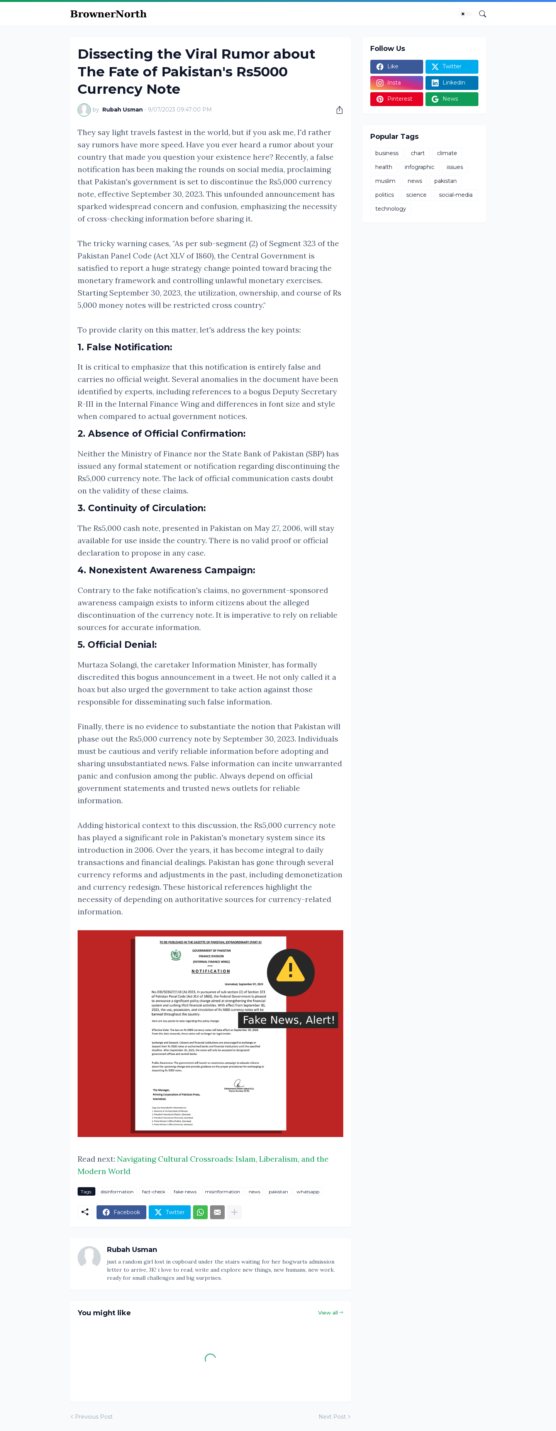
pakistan (278, 1191)
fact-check (153, 1191)
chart (418, 153)
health (383, 167)
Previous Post (94, 1416)
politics (384, 194)
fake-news (185, 1191)
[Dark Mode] (465, 13)
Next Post (332, 1416)
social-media (456, 194)
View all (328, 1312)
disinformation (117, 1191)
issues (455, 167)
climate (447, 153)
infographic (419, 167)
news (254, 1191)
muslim (385, 180)
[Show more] (234, 1212)
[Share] (336, 110)
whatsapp (308, 1191)
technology (390, 208)
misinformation (222, 1191)
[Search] (479, 13)
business (386, 153)
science (416, 194)
